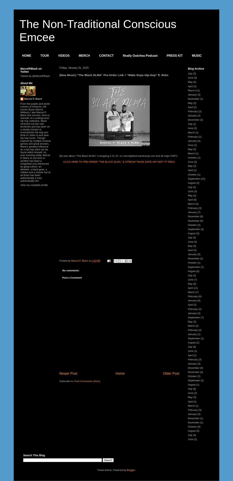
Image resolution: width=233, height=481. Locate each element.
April (190, 86)
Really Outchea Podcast (140, 55)
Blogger (131, 470)
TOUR (44, 55)
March (191, 90)
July (190, 73)
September (194, 178)
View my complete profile (34, 185)
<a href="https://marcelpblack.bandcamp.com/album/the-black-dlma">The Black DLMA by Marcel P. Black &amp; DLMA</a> (119, 211)
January (192, 94)
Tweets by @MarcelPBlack (35, 76)
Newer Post (68, 373)
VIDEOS (63, 55)
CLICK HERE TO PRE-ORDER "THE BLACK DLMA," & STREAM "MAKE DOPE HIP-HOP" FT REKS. (119, 161)
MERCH (84, 55)
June (190, 77)
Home (120, 373)
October (192, 157)
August (191, 183)
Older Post (171, 373)
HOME (26, 55)
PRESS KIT (175, 55)
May (190, 81)
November (193, 98)
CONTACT (106, 55)
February (193, 111)
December (193, 119)
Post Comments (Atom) (87, 381)
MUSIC (197, 55)
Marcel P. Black (33, 98)
